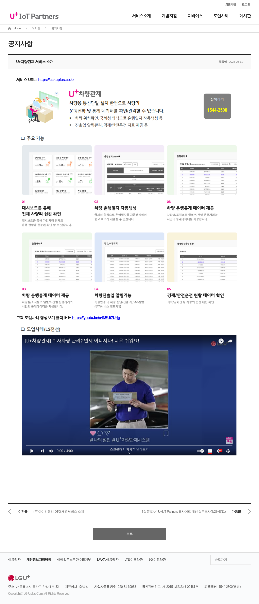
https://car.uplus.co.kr (56, 80)
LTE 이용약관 (133, 559)
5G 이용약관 (157, 559)
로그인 (246, 4)
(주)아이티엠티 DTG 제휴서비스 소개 (58, 511)
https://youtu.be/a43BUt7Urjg (96, 318)
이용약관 (14, 559)
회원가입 (230, 4)
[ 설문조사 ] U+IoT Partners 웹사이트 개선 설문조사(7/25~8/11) (184, 511)
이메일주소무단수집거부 (74, 559)
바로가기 (221, 559)
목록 (129, 534)
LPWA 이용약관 (107, 559)
